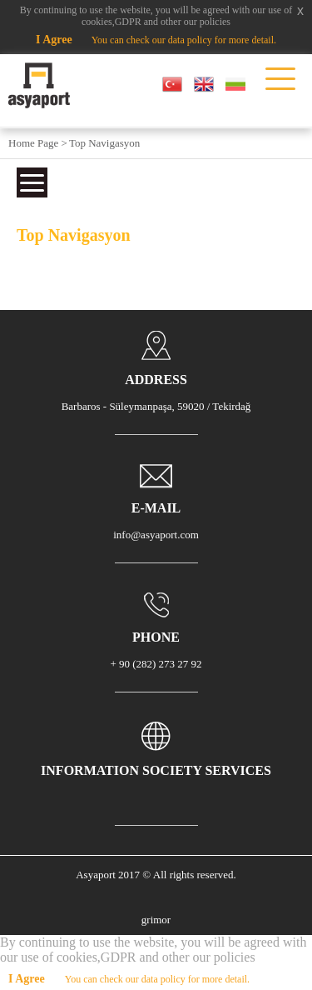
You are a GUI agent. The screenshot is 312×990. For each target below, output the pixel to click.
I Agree (54, 39)
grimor (156, 919)
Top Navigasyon (104, 143)
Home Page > (37, 143)
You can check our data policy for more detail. (184, 40)
